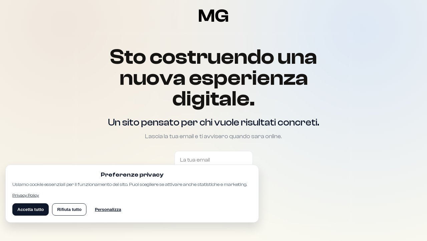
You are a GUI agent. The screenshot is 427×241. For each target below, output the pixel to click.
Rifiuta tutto (69, 209)
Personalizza (108, 209)
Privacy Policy (25, 195)
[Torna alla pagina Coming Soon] (214, 15)
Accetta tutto (30, 209)
